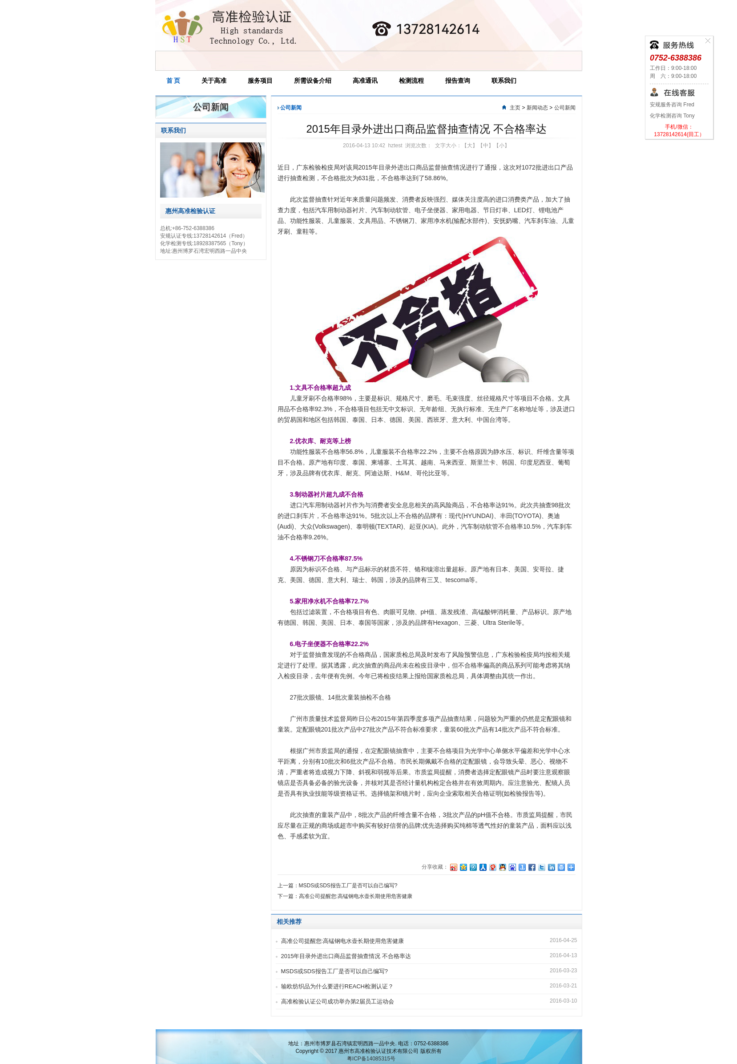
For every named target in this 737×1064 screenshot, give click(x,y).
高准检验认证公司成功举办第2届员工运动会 (337, 1001)
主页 (515, 108)
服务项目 (260, 80)
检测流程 (411, 80)
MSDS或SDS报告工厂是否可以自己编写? (334, 971)
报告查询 (457, 80)
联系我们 (503, 80)
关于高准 (213, 80)
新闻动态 (537, 108)
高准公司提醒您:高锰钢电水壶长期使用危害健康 (342, 941)
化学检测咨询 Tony (672, 116)
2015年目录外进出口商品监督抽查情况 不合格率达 (346, 956)
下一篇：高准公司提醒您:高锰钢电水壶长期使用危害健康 (345, 896)
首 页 (173, 80)
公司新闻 (565, 108)
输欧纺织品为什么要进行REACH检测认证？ (337, 986)
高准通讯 (365, 80)
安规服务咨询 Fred (672, 104)
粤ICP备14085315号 (371, 1059)
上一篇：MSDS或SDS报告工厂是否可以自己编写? (338, 885)
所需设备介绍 (312, 80)
